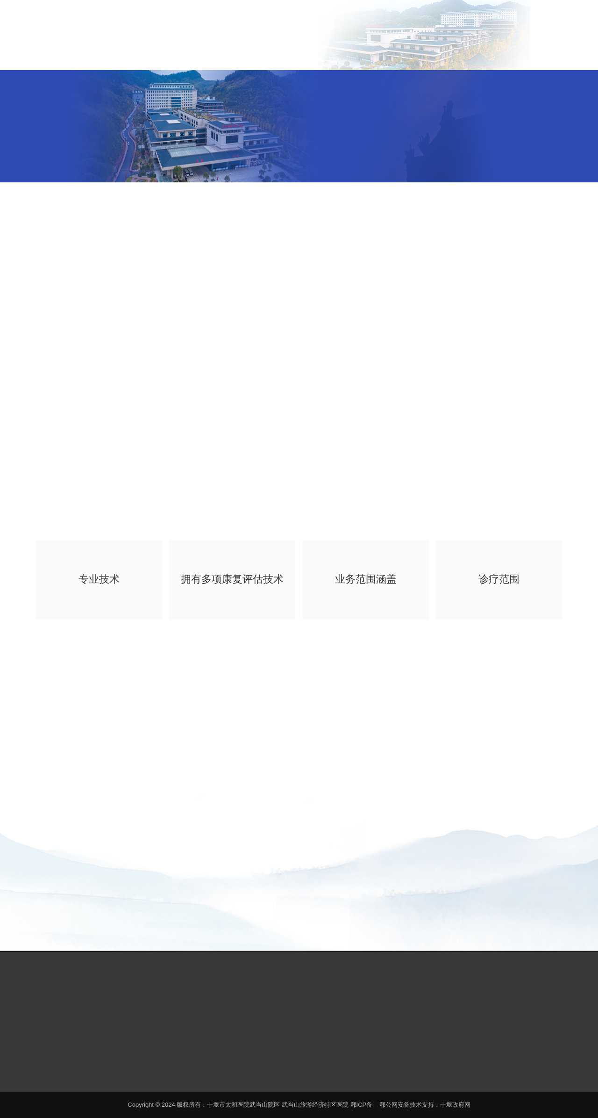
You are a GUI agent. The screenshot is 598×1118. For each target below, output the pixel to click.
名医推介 (424, 52)
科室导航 (394, 52)
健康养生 (485, 52)
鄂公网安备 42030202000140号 (244, 1075)
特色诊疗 (455, 52)
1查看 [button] (423, 443)
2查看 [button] (434, 443)
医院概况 (302, 52)
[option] (428, 361)
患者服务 (333, 52)
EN (524, 15)
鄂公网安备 (394, 1104)
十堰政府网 (455, 1104)
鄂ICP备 (361, 1104)
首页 (272, 43)
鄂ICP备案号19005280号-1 (142, 1075)
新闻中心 (364, 52)
